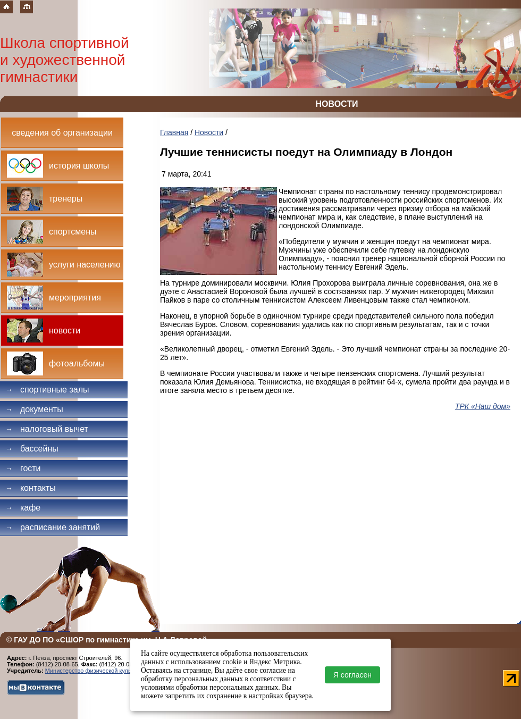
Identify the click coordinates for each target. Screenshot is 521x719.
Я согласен (352, 675)
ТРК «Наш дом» (482, 406)
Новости (209, 132)
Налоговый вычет (46, 428)
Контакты (30, 487)
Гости (23, 468)
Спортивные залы (47, 389)
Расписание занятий (52, 527)
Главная (174, 132)
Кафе (22, 507)
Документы (34, 409)
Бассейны (31, 448)
